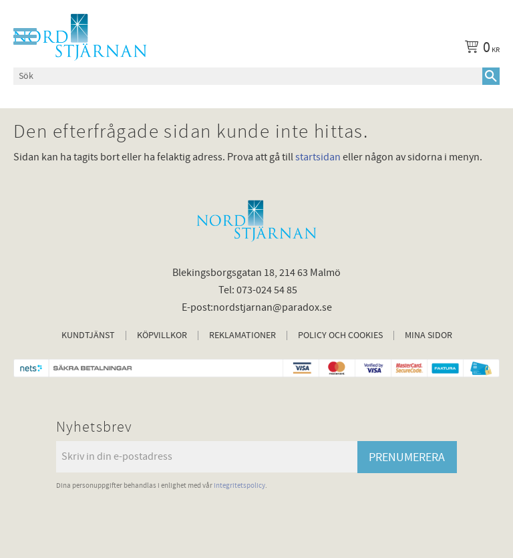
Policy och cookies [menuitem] (340, 335)
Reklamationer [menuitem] (242, 335)
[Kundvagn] (480, 49)
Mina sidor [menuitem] (428, 335)
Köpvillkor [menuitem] (162, 335)
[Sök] (491, 76)
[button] (25, 36)
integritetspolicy (239, 485)
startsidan (318, 157)
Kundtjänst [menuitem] (88, 335)
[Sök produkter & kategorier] (247, 76)
